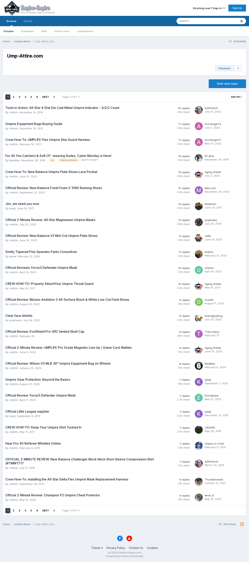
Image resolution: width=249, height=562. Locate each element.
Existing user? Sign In (209, 8)
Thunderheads (214, 479)
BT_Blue (209, 156)
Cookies (152, 548)
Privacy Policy (116, 548)
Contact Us (136, 548)
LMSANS (210, 427)
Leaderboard (85, 31)
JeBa (208, 235)
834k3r (209, 252)
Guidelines (27, 31)
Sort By (236, 97)
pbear (12, 256)
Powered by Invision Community (124, 556)
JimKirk (13, 112)
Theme (97, 548)
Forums (9, 31)
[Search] (196, 21)
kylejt (12, 208)
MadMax (14, 160)
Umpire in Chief (214, 443)
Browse (11, 22)
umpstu (209, 267)
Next (45, 96)
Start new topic (227, 83)
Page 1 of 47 (71, 96)
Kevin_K (209, 495)
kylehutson (211, 108)
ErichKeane (212, 395)
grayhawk (211, 220)
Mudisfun (210, 204)
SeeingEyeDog (214, 315)
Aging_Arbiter (213, 172)
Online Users (62, 31)
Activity (27, 21)
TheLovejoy (212, 331)
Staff (44, 31)
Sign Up (237, 8)
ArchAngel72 (213, 124)
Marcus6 (210, 188)
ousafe (209, 299)
